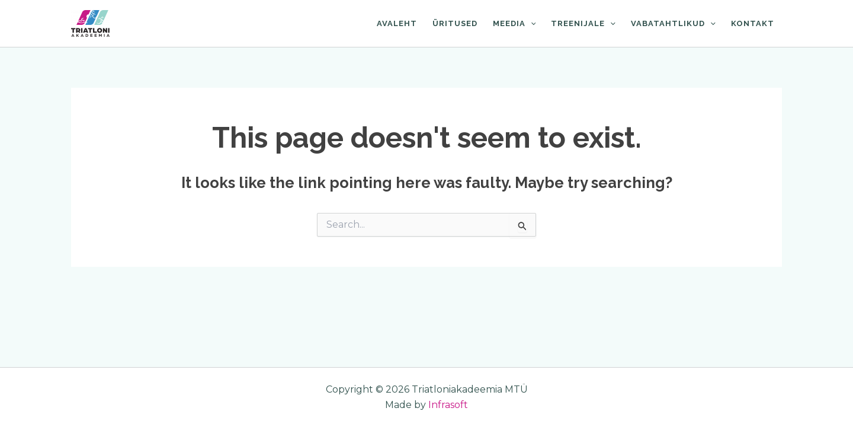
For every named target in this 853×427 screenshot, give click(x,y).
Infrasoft (448, 404)
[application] (530, 23)
